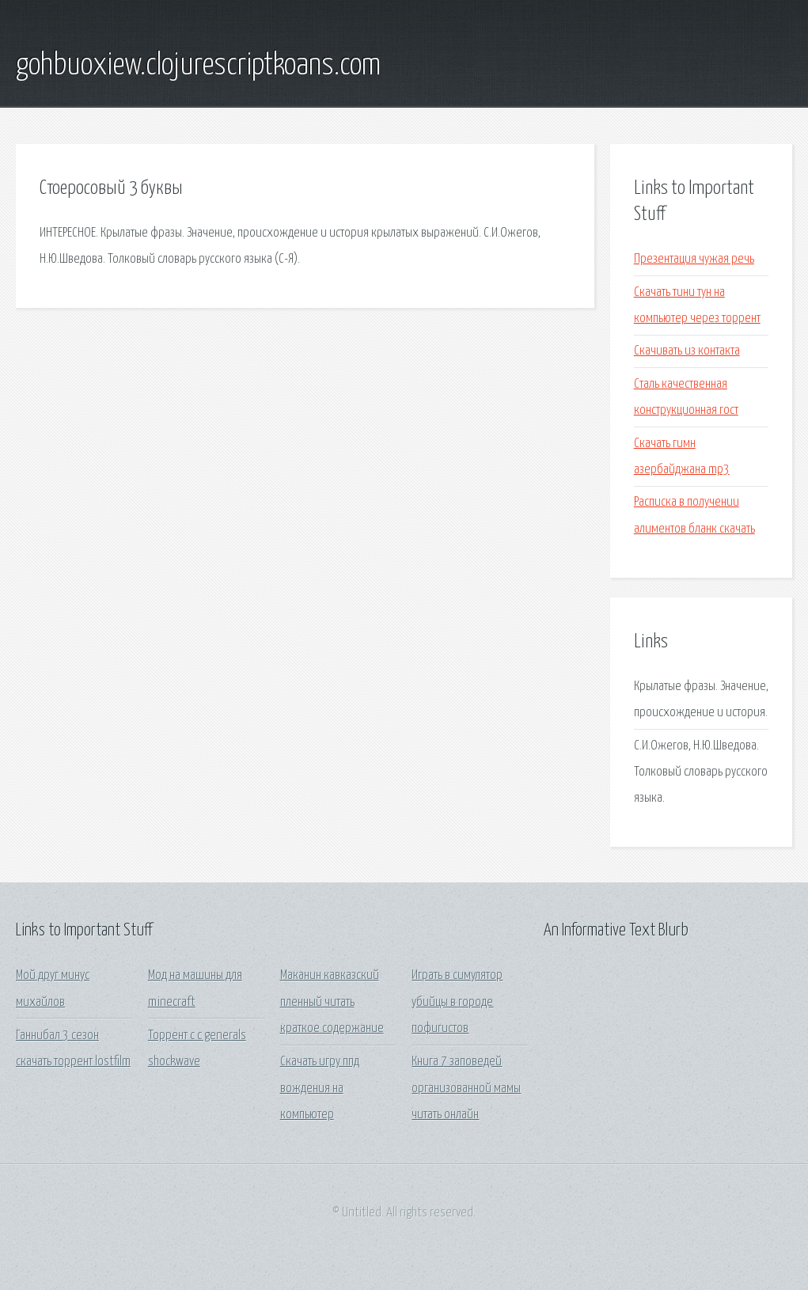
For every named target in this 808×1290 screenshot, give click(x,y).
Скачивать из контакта (687, 351)
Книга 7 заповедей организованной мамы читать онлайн (466, 1088)
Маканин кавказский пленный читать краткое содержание (332, 1002)
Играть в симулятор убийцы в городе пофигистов (457, 1002)
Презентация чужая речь (694, 259)
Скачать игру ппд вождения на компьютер (319, 1088)
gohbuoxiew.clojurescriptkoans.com (198, 66)
